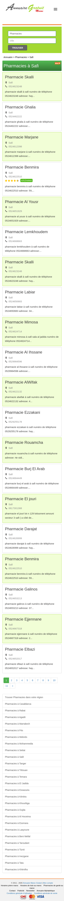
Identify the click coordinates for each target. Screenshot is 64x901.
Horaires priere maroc (9, 885)
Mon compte (48, 883)
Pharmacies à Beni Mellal (17, 836)
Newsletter (30, 891)
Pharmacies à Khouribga (17, 803)
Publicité (20, 891)
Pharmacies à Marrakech (17, 723)
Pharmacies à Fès (14, 730)
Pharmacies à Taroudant (17, 843)
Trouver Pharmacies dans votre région (24, 697)
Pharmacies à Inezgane (17, 856)
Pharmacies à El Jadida (17, 783)
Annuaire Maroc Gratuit (32, 883)
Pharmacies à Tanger (15, 763)
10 (54, 680)
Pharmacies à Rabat (15, 710)
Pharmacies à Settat (15, 750)
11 (6, 686)
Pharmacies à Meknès (16, 737)
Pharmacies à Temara (16, 776)
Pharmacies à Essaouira (17, 790)
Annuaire (8, 57)
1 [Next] (7, 680)
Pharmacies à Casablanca (18, 704)
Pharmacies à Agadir (15, 717)
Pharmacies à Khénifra (16, 869)
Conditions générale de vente (45, 893)
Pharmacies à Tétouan (16, 770)
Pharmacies (21, 57)
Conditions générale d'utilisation (19, 893)
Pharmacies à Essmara (16, 823)
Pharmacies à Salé (14, 757)
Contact (12, 891)
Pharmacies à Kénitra (15, 796)
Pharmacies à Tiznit (15, 849)
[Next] (12, 686)
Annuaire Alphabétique (46, 891)
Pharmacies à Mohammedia (19, 743)
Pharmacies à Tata (14, 863)
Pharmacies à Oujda (15, 810)
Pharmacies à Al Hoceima (18, 816)
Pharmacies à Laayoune (17, 829)
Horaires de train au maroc (30, 885)
